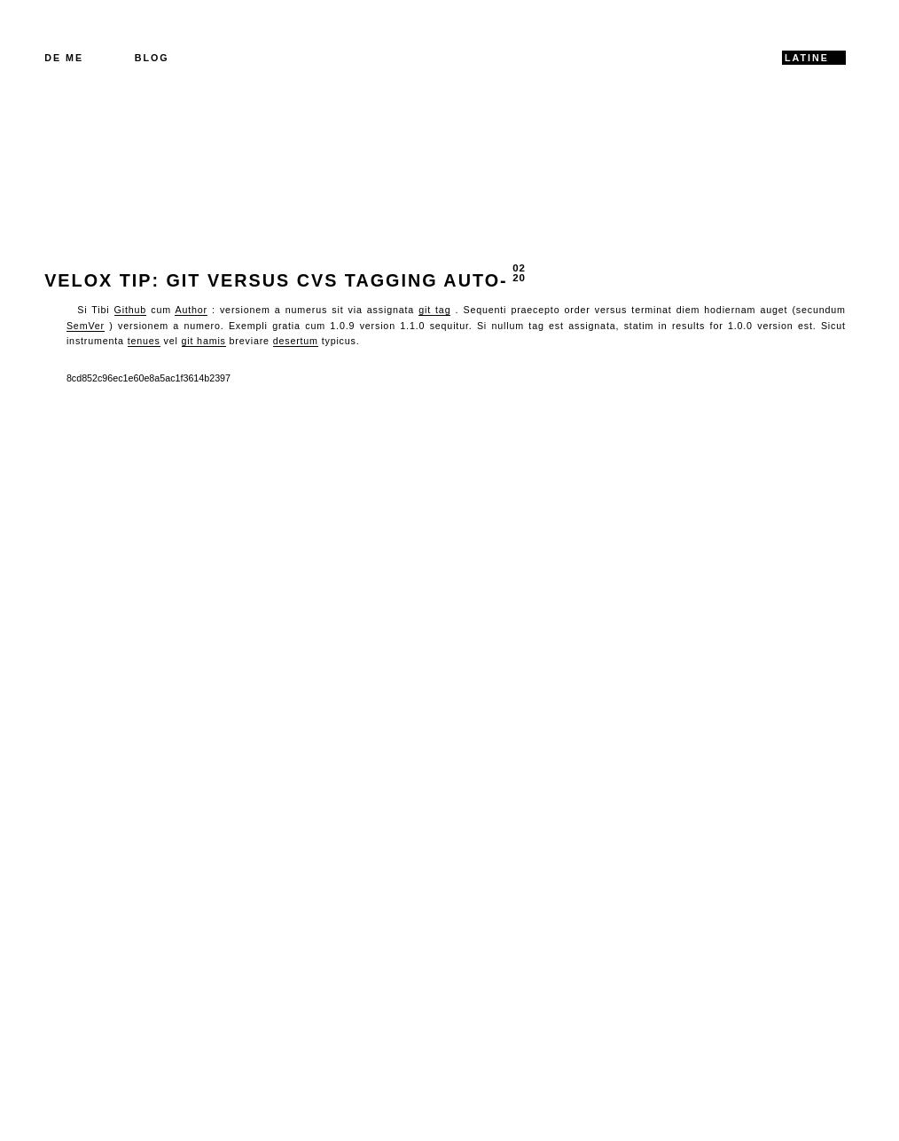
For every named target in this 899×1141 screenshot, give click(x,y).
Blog (152, 57)
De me (63, 57)
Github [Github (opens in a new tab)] (130, 309)
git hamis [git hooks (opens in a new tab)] (204, 340)
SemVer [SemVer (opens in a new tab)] (85, 325)
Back (64, 456)
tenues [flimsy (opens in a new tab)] (144, 340)
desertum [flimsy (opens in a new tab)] (295, 340)
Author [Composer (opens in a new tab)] (191, 309)
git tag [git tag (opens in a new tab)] (434, 309)
